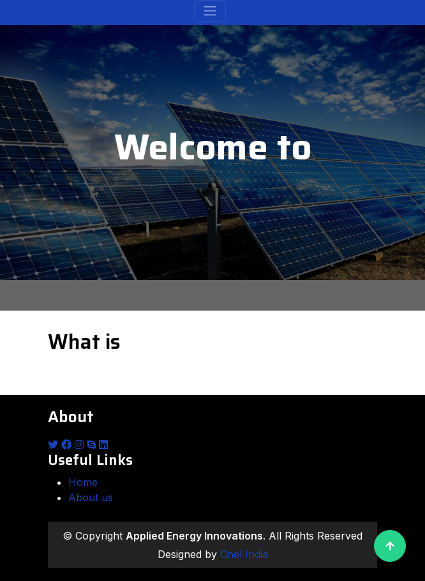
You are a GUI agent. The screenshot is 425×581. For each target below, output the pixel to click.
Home (83, 482)
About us (90, 497)
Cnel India (244, 554)
